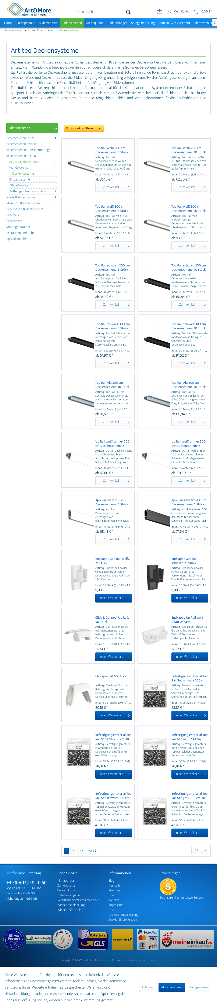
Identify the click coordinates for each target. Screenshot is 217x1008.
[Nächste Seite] (74, 851)
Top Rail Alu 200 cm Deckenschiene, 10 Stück (188, 385)
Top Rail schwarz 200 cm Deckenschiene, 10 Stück (188, 267)
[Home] (8, 23)
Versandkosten (67, 890)
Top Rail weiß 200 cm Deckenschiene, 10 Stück (188, 150)
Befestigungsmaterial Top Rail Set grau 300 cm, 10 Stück (189, 796)
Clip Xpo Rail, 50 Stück (111, 676)
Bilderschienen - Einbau (22, 156)
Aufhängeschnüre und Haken (32, 191)
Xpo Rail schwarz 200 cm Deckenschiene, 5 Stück (188, 502)
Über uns (114, 895)
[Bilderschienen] (72, 23)
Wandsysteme (32, 168)
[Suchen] (128, 12)
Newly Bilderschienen (31, 197)
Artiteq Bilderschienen (32, 162)
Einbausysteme (19, 179)
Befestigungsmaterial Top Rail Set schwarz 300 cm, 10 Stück (113, 796)
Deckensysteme (23, 174)
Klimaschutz (65, 880)
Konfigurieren (198, 987)
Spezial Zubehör (17, 239)
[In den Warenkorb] (113, 598)
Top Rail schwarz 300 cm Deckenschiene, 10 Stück (188, 326)
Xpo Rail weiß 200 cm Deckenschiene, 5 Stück (111, 502)
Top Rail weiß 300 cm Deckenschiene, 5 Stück (111, 209)
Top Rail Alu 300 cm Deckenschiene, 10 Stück (112, 385)
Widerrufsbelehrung (71, 905)
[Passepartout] (25, 23)
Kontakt (113, 900)
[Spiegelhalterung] (143, 23)
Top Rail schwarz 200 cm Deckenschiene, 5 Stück (112, 267)
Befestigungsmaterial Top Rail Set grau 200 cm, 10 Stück (113, 737)
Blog (111, 880)
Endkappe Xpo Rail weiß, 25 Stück (112, 561)
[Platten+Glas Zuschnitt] (174, 23)
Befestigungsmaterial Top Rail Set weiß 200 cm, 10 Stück (189, 737)
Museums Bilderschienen (23, 203)
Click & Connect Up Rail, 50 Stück (112, 620)
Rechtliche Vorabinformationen (78, 900)
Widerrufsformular (70, 909)
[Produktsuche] (103, 12)
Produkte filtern (79, 128)
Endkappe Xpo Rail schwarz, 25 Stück (184, 561)
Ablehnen (148, 987)
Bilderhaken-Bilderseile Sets (24, 209)
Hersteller (115, 885)
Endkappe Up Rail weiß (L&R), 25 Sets (187, 620)
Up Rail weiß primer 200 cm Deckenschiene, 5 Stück (112, 444)
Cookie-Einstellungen (122, 919)
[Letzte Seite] (81, 851)
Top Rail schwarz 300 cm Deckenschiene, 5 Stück (112, 326)
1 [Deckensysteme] (66, 850)
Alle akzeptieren (172, 987)
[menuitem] (103, 12)
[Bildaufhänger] (117, 23)
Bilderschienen (19, 128)
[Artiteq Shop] (95, 23)
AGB (111, 909)
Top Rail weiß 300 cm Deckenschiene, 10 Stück (188, 209)
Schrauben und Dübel (20, 233)
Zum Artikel (116, 187)
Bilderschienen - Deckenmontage (28, 150)
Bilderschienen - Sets (31, 138)
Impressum (116, 905)
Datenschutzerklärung (123, 914)
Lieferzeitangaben (69, 895)
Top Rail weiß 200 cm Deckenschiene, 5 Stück (111, 150)
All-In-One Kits (18, 185)
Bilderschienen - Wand (21, 144)
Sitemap (114, 890)
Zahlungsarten (67, 885)
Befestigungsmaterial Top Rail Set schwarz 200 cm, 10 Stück (189, 678)
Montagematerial (18, 227)
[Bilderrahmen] (48, 23)
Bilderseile (13, 215)
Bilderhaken (14, 221)
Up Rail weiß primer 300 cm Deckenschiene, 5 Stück (188, 444)
